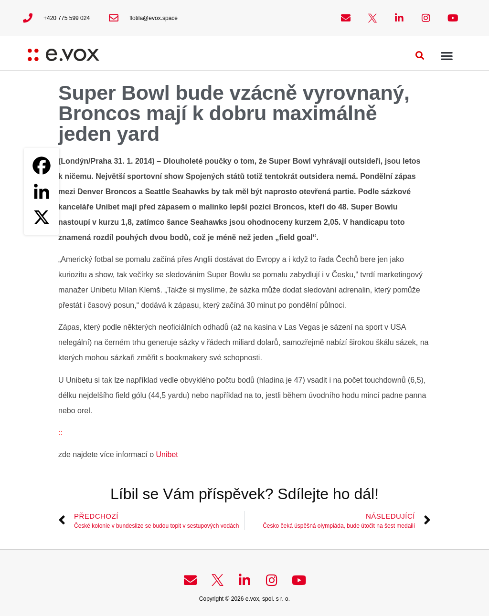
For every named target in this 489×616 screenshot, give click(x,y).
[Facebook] (41, 165)
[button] (420, 55)
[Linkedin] (41, 191)
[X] (41, 217)
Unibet (166, 454)
